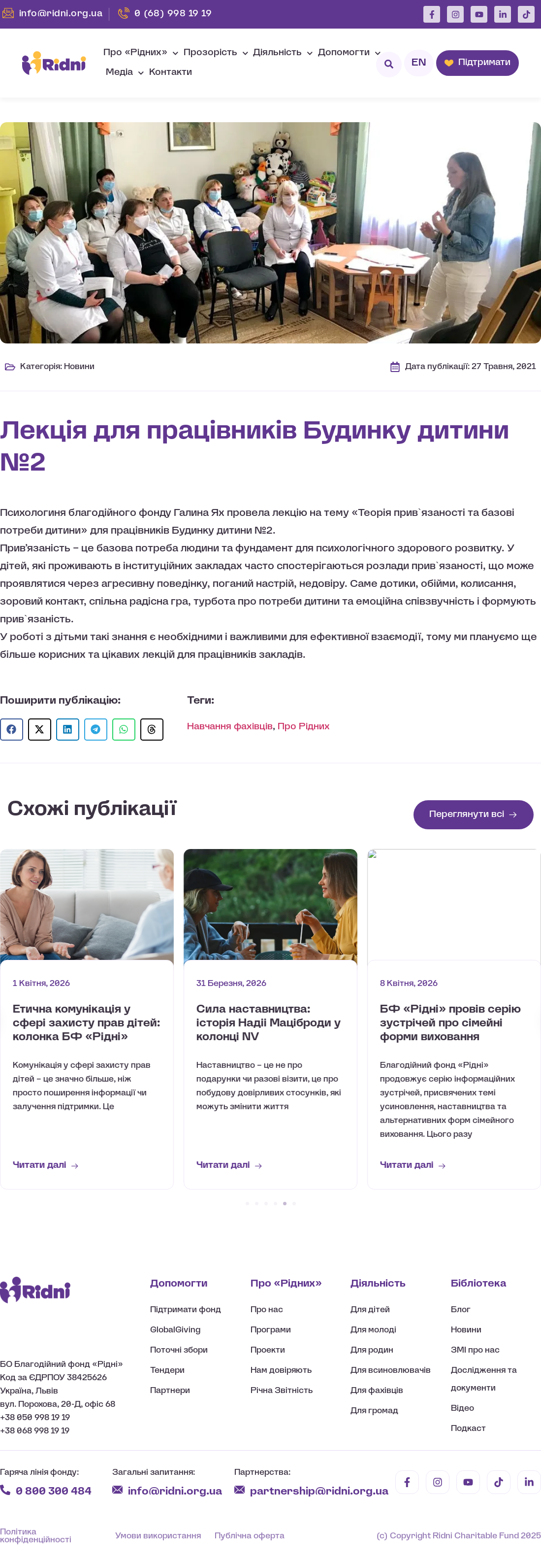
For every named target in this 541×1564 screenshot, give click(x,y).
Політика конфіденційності (35, 1536)
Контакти (170, 72)
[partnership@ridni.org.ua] (239, 1490)
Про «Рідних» (141, 53)
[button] (11, 729)
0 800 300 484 (54, 1491)
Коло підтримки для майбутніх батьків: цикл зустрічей (80, 1023)
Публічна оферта (250, 1536)
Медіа (125, 73)
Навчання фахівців (230, 727)
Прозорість (216, 53)
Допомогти (349, 53)
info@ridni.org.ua (176, 1491)
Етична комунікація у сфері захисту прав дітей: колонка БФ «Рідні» (270, 1023)
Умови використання (158, 1536)
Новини (79, 367)
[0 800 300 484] (5, 1490)
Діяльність (283, 53)
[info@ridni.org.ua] (117, 1490)
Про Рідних (304, 727)
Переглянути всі (466, 815)
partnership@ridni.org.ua (320, 1491)
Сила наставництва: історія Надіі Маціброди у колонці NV (452, 1023)
